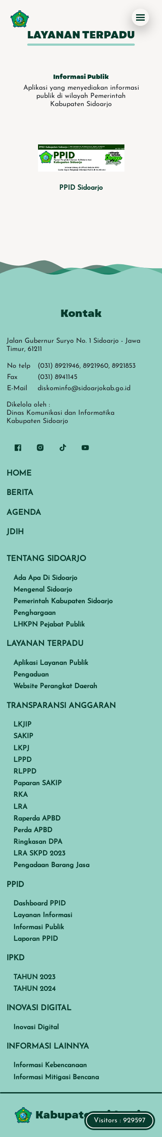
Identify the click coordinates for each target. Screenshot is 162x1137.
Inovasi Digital (36, 1027)
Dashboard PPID (39, 903)
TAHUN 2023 (34, 977)
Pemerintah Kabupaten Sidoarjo (63, 601)
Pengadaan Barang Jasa (51, 865)
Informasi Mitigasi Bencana (56, 1077)
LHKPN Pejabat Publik (49, 624)
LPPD (22, 760)
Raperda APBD (36, 818)
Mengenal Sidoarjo (42, 589)
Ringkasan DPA (37, 842)
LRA (20, 807)
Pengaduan (31, 674)
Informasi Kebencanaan (50, 1065)
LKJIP (22, 724)
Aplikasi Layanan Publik (50, 663)
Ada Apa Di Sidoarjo (45, 578)
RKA (20, 795)
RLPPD (24, 771)
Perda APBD (32, 830)
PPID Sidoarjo (81, 188)
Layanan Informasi (42, 915)
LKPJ (21, 748)
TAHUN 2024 (34, 989)
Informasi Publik (38, 927)
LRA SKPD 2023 (39, 853)
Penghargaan (34, 613)
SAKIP (23, 736)
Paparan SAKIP (37, 783)
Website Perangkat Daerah (55, 686)
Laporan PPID (35, 939)
